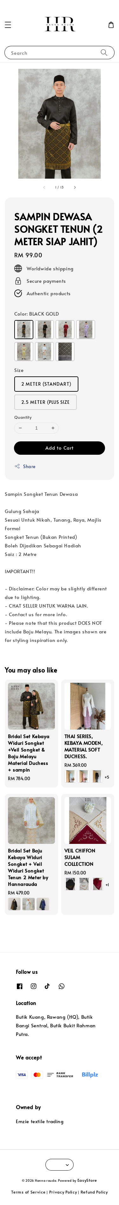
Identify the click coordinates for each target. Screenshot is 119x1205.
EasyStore (87, 1180)
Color (36, 313)
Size (18, 370)
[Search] (104, 52)
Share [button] (25, 466)
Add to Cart (59, 447)
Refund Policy (94, 1192)
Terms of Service (28, 1192)
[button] (8, 25)
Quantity (22, 417)
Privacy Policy (63, 1192)
